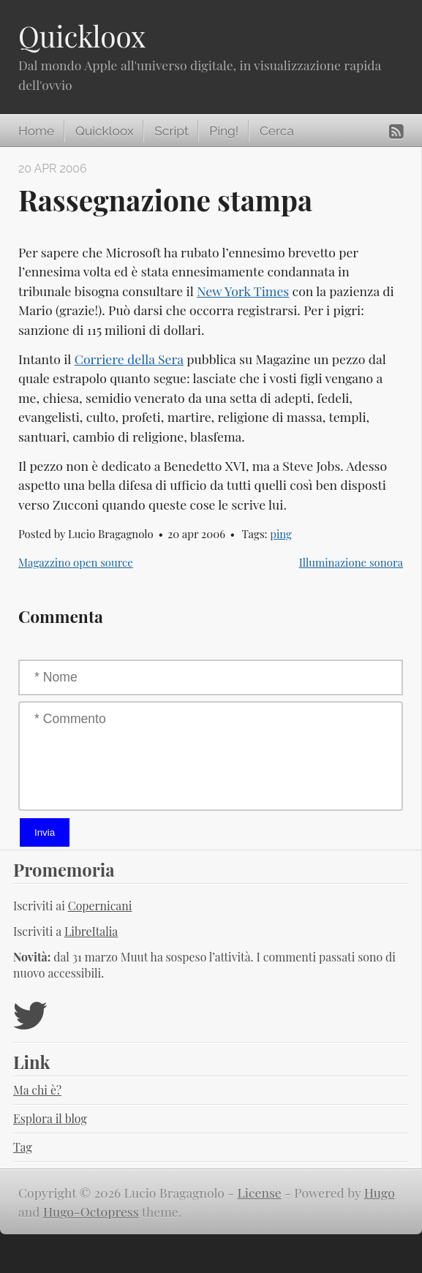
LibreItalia (91, 931)
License (260, 1192)
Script (171, 131)
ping (281, 533)
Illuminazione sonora (351, 562)
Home (36, 131)
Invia (44, 832)
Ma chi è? (37, 1090)
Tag (22, 1147)
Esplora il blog (50, 1118)
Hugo (379, 1192)
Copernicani (100, 905)
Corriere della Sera (129, 358)
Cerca (277, 131)
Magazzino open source (75, 562)
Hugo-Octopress (91, 1211)
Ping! (223, 131)
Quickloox (82, 36)
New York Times (243, 290)
